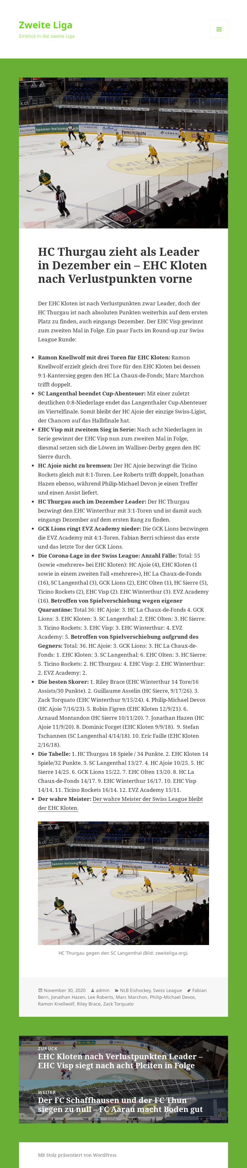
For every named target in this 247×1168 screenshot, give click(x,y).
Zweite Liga (46, 24)
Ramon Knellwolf (56, 1004)
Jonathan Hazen (68, 997)
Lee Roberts (100, 997)
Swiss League (167, 990)
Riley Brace (89, 1004)
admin (103, 990)
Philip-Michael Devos (172, 997)
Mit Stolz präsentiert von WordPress (77, 1155)
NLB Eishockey (135, 990)
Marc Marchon (131, 997)
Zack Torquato (118, 1004)
